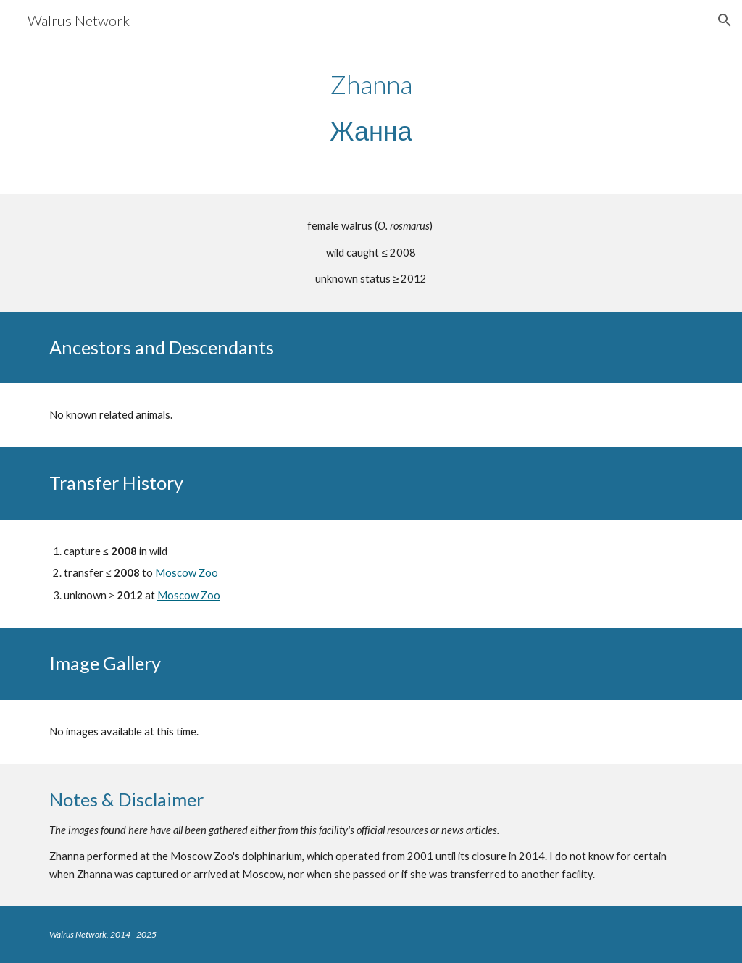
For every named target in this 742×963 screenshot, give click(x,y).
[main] (370, 107)
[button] (724, 20)
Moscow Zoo (186, 573)
